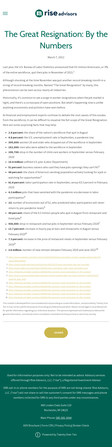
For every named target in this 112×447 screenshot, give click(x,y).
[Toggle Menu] (5, 13)
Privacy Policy (63, 425)
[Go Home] (56, 13)
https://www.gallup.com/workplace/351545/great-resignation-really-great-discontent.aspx (48, 268)
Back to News (56, 355)
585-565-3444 (64, 418)
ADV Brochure (31, 425)
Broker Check (81, 425)
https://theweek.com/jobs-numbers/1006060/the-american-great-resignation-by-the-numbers (49, 271)
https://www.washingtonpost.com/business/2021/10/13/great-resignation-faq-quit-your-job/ (48, 264)
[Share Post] (56, 332)
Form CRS (47, 425)
